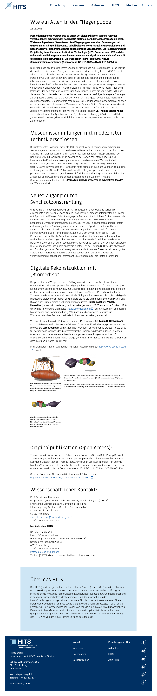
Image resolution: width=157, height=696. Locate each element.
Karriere (78, 5)
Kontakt (77, 642)
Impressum (79, 648)
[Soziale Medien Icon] (143, 642)
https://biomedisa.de (79, 308)
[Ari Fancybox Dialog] (46, 368)
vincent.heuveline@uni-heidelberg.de (49, 517)
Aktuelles (98, 5)
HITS (115, 5)
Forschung (57, 5)
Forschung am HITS (119, 642)
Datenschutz (79, 654)
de (148, 5)
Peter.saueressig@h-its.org (44, 551)
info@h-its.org (22, 674)
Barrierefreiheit (81, 659)
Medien (131, 5)
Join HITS (113, 659)
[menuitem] (57, 6)
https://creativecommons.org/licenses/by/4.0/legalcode (60, 477)
